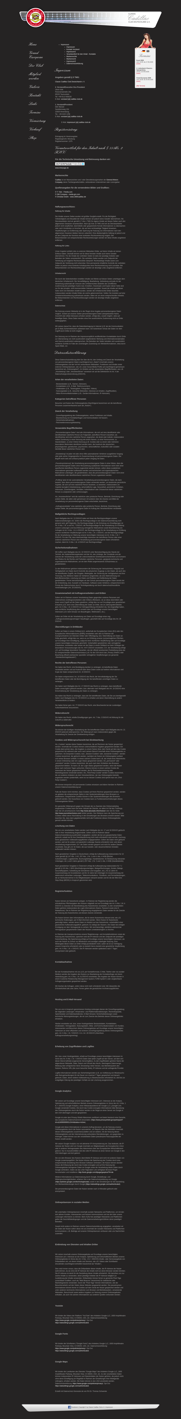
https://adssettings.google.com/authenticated (72, 1323)
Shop (33, 138)
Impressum (109, 1407)
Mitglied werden (35, 76)
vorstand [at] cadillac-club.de (71, 99)
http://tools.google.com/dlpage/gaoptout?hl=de (95, 1172)
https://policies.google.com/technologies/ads (72, 1182)
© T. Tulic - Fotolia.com (63, 192)
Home (33, 45)
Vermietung (37, 121)
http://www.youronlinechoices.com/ (68, 813)
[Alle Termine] (140, 86)
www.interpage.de (62, 168)
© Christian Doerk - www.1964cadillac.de (70, 197)
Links (33, 104)
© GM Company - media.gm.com (67, 194)
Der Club (36, 66)
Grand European (36, 55)
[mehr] (138, 64)
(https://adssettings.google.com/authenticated (103, 1184)
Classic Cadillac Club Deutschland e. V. (70, 82)
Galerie (34, 87)
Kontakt (35, 96)
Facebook (73, 1407)
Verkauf (35, 130)
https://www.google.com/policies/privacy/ (70, 1320)
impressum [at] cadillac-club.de (78, 122)
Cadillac (58, 180)
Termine (35, 113)
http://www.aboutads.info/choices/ (93, 811)
